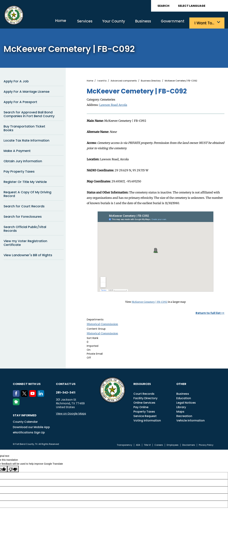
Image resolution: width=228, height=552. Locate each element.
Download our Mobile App (31, 426)
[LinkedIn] (41, 395)
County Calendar (25, 421)
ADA (138, 444)
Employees (172, 444)
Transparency (124, 444)
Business (138, 22)
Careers (158, 444)
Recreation (184, 415)
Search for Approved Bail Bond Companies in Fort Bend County (29, 113)
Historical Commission (102, 323)
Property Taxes (144, 411)
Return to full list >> (210, 312)
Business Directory (151, 80)
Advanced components (124, 80)
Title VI (147, 444)
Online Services (144, 402)
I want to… (205, 22)
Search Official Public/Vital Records (25, 228)
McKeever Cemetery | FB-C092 (149, 301)
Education (183, 397)
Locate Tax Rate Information (26, 139)
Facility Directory (145, 397)
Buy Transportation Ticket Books (24, 127)
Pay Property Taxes (19, 170)
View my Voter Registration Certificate (25, 242)
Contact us (66, 383)
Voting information (147, 420)
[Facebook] (17, 395)
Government (171, 22)
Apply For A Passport (20, 101)
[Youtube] (33, 395)
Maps (180, 411)
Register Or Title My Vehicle (25, 181)
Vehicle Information (190, 420)
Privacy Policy (206, 444)
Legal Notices (186, 402)
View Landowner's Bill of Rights (28, 254)
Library (181, 406)
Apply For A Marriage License (27, 91)
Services (75, 22)
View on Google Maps (71, 413)
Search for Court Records (24, 205)
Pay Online (140, 406)
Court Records (143, 393)
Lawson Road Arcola (113, 104)
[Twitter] (25, 395)
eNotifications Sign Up (29, 432)
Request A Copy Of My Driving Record (27, 193)
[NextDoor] (17, 403)
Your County (107, 22)
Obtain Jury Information (23, 160)
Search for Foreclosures (23, 216)
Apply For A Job (16, 80)
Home (48, 22)
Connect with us (27, 383)
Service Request (145, 415)
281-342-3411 (65, 391)
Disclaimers (188, 444)
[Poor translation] (13, 468)
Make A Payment (17, 150)
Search (163, 6)
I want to (102, 80)
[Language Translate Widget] (201, 6)
